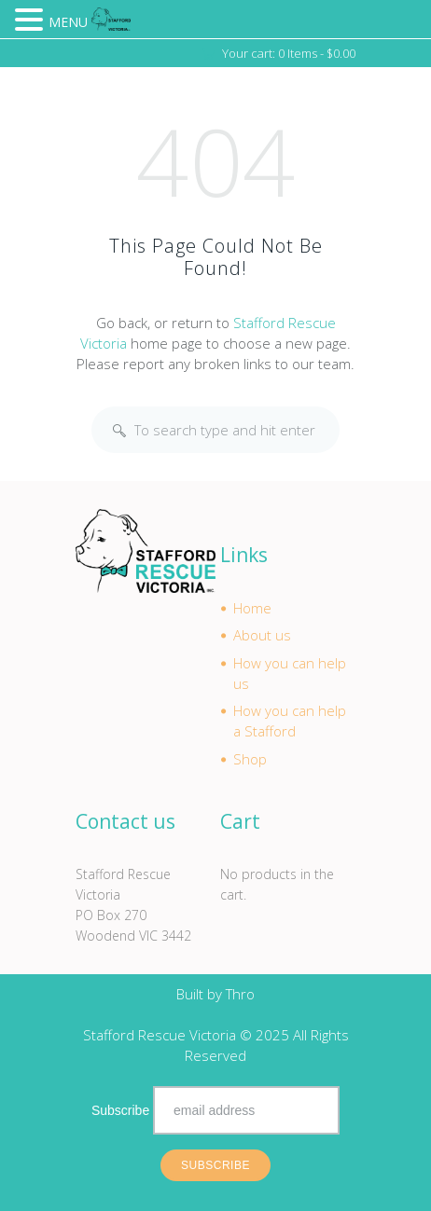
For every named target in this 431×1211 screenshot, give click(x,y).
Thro (240, 993)
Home (252, 608)
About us (262, 635)
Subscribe (120, 1110)
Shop (250, 759)
